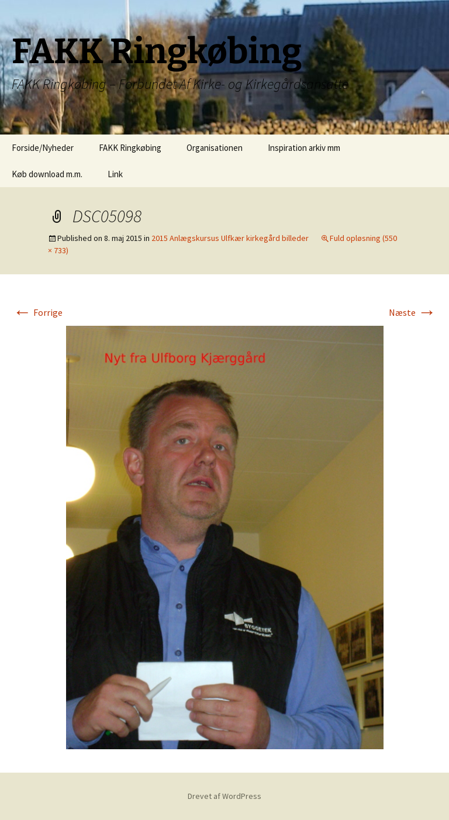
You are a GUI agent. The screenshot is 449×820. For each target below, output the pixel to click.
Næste (412, 312)
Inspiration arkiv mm (304, 147)
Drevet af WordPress (224, 796)
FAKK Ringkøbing (130, 147)
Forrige (38, 312)
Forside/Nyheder (43, 147)
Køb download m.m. (47, 174)
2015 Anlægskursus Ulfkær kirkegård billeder (230, 238)
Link (115, 174)
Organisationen (214, 147)
